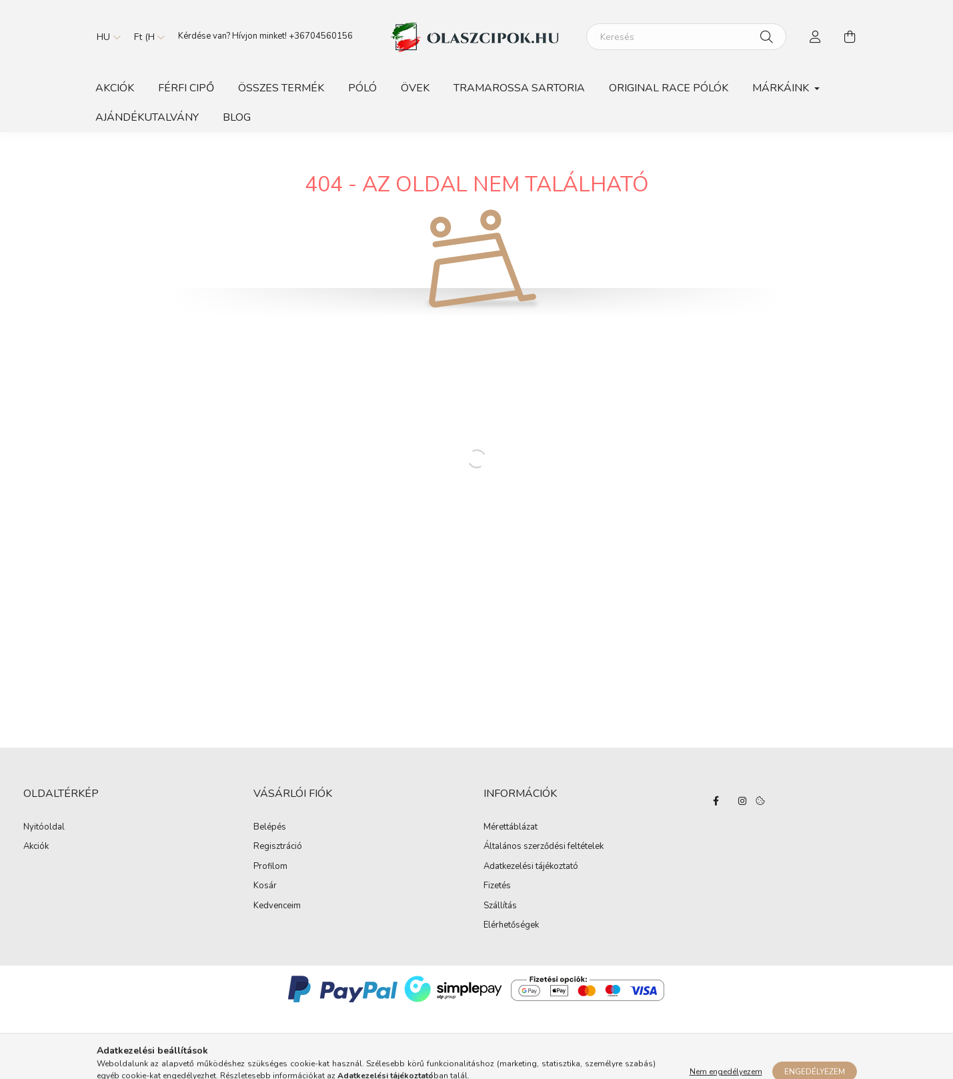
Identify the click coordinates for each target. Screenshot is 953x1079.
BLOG (237, 117)
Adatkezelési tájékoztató (531, 867)
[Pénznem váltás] (146, 36)
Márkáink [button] (782, 88)
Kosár (265, 886)
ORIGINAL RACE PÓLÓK (668, 88)
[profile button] (815, 36)
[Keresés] (686, 36)
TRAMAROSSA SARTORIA (519, 88)
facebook (715, 801)
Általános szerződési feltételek (544, 847)
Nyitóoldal (44, 827)
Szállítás (500, 906)
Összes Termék (281, 88)
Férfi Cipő (186, 88)
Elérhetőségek (511, 925)
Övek (415, 88)
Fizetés (497, 886)
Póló (362, 88)
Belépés (269, 827)
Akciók (114, 88)
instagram (742, 801)
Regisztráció (277, 847)
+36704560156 (321, 36)
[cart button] (850, 36)
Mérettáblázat (511, 827)
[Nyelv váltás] (105, 36)
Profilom (270, 867)
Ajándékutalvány (147, 117)
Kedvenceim (277, 906)
